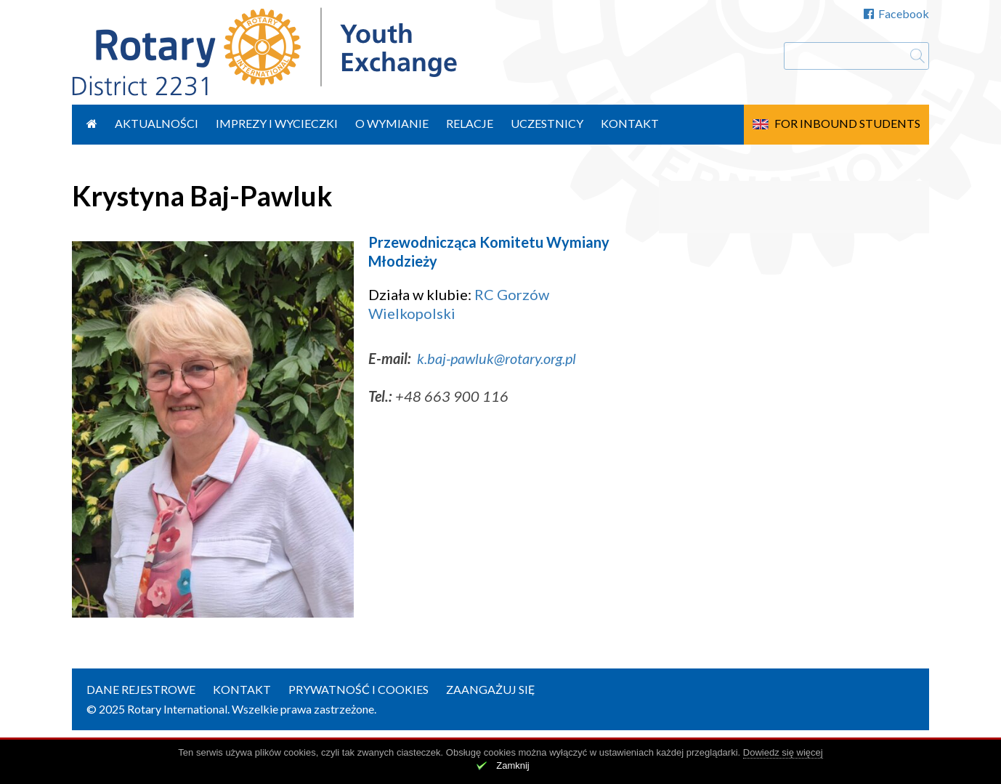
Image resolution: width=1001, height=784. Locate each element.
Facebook (896, 13)
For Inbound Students (847, 123)
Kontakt (630, 123)
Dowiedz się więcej (783, 752)
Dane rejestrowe (140, 689)
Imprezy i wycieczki (277, 123)
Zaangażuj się (490, 689)
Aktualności (156, 123)
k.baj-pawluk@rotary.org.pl (496, 358)
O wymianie (392, 123)
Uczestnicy (547, 123)
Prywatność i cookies (358, 689)
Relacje (469, 123)
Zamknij (513, 765)
